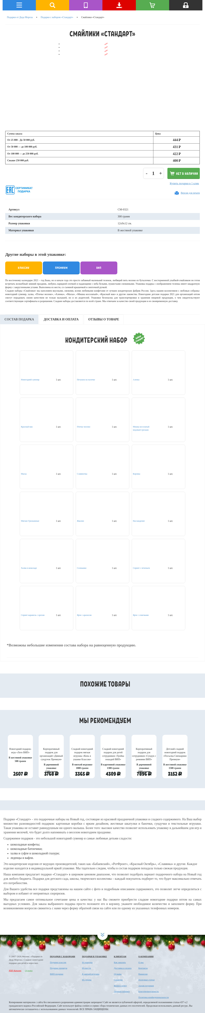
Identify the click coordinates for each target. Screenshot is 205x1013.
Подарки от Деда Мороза (20, 17)
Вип (98, 267)
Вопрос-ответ (120, 985)
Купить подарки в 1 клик (184, 183)
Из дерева (86, 979)
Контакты (143, 968)
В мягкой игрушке (90, 974)
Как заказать (120, 962)
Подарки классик (58, 962)
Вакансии (143, 974)
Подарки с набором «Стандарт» (57, 17)
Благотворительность (148, 991)
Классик (23, 267)
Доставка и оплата (61, 319)
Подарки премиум (58, 968)
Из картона (87, 962)
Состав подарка (19, 319)
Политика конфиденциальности (153, 997)
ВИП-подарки (56, 974)
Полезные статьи (146, 979)
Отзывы (29, 970)
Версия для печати (190, 193)
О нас (141, 962)
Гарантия (118, 979)
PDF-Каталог (15, 970)
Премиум (61, 267)
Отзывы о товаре (103, 319)
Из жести (86, 968)
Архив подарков (146, 985)
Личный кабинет (122, 991)
